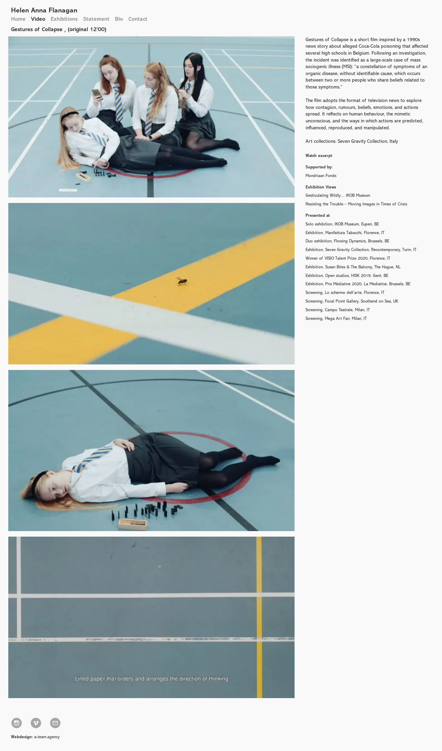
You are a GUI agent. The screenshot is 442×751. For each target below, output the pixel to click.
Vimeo (35, 723)
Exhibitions (64, 19)
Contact (137, 19)
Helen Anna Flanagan (44, 10)
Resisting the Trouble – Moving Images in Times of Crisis (356, 204)
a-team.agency (47, 736)
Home (18, 19)
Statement (96, 19)
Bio (119, 19)
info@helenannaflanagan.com (55, 723)
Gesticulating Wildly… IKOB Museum (338, 195)
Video (38, 19)
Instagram (16, 723)
